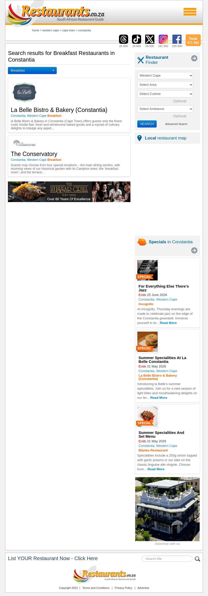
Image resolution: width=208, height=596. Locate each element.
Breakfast (18, 70)
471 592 (193, 40)
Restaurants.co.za (104, 574)
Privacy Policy (123, 587)
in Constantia (171, 241)
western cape (50, 30)
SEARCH (147, 124)
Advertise (143, 587)
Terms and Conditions (95, 587)
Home (35, 30)
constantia (84, 30)
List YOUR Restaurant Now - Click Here (53, 558)
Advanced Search (176, 123)
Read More (168, 323)
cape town (68, 30)
